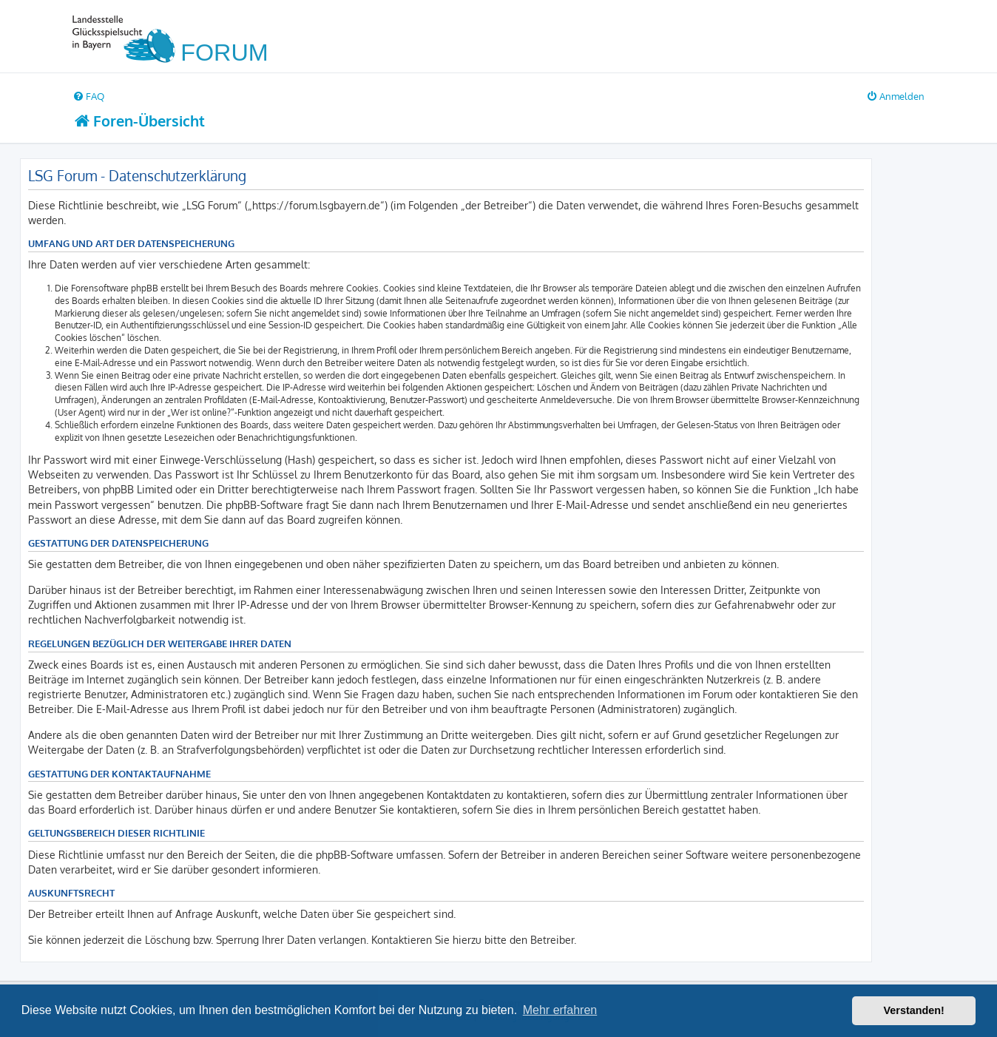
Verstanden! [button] (914, 1010)
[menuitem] (88, 96)
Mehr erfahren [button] (560, 1010)
